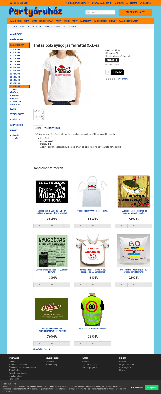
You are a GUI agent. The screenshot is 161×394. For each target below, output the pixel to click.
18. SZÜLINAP (15, 49)
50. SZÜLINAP (15, 71)
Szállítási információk (18, 364)
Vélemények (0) (52, 128)
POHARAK (13, 89)
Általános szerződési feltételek (23, 367)
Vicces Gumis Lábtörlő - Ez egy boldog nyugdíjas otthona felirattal (52, 212)
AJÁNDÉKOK (16, 21)
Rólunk (12, 362)
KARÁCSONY (85, 21)
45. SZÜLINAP (15, 68)
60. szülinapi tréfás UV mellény (92, 329)
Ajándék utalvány (89, 364)
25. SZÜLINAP (15, 55)
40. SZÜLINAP (15, 65)
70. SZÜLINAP (15, 83)
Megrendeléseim (126, 364)
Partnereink (14, 379)
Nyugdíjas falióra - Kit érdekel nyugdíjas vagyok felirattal (134, 212)
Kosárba (117, 72)
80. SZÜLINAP (15, 86)
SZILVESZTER (100, 21)
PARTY (58, 21)
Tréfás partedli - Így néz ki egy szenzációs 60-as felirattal (92, 271)
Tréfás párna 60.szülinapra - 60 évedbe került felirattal (133, 271)
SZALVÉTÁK (14, 99)
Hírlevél (122, 370)
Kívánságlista (125, 367)
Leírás (38, 128)
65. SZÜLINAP (15, 80)
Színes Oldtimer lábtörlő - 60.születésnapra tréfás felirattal (51, 330)
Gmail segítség (15, 376)
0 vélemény (123, 79)
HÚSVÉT (112, 21)
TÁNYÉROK (14, 92)
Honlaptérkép (51, 364)
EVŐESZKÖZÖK (15, 102)
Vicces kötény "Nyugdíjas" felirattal (92, 211)
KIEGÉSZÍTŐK (15, 105)
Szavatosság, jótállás (18, 373)
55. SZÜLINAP (15, 74)
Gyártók (85, 362)
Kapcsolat (50, 362)
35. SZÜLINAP (15, 62)
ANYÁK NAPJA (30, 21)
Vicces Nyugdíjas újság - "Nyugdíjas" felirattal (52, 271)
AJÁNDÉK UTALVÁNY (128, 21)
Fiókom (122, 362)
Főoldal (14, 27)
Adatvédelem (15, 370)
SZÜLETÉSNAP (46, 21)
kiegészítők (45, 349)
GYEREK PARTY (70, 21)
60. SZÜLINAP (15, 77)
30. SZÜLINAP (15, 58)
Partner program (89, 367)
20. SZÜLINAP (15, 52)
